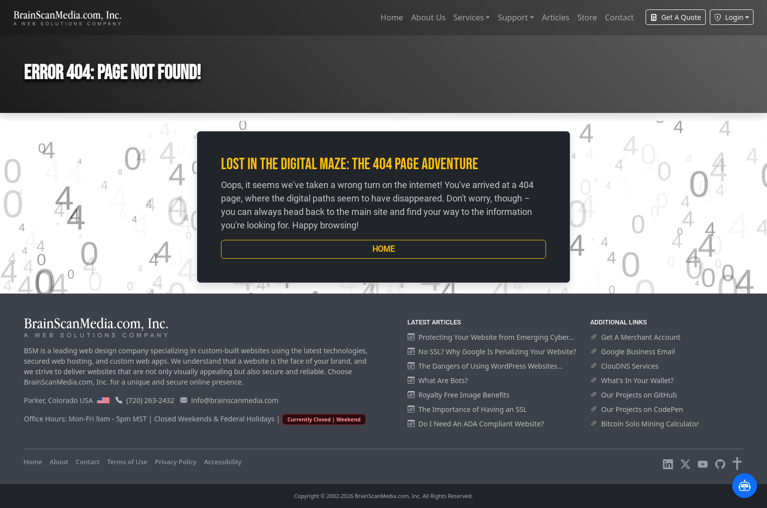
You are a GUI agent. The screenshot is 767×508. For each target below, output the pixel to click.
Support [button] (513, 17)
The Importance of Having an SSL (467, 409)
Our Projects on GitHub (633, 395)
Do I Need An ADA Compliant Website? (476, 423)
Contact (619, 17)
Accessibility (222, 461)
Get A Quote (675, 17)
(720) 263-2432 (150, 400)
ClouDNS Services (624, 366)
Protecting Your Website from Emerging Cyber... (491, 337)
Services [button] (468, 17)
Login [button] (729, 17)
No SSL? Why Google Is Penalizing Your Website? (492, 351)
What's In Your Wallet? (632, 380)
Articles (555, 17)
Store (587, 17)
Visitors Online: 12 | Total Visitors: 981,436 (314, 461)
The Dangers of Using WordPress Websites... (485, 366)
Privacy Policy (176, 461)
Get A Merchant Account (635, 337)
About (58, 461)
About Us (428, 17)
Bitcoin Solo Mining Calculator (644, 423)
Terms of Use (127, 461)
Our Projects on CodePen (636, 409)
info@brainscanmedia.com (234, 400)
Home (392, 17)
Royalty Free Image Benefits (459, 395)
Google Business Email (632, 351)
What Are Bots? (438, 380)
